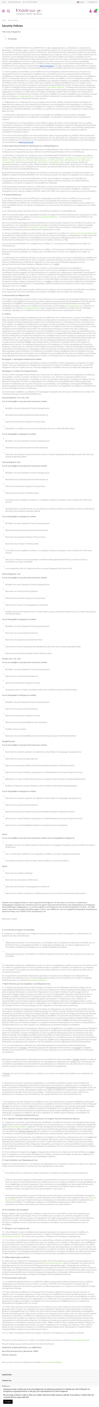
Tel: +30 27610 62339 (30, 2)
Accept (8, 1402)
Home (4, 2)
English (81, 2)
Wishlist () (92, 2)
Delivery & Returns (14, 2)
